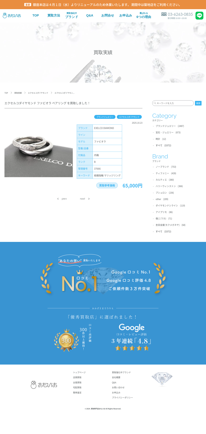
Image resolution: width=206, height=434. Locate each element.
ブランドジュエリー (100, 116)
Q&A (114, 380)
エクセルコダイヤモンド (127, 116)
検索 (198, 103)
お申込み (116, 390)
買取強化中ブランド (121, 370)
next (82, 198)
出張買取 (77, 380)
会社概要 (116, 375)
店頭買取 (77, 375)
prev (64, 198)
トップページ (79, 370)
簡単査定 (77, 390)
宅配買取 (77, 385)
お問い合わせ (118, 385)
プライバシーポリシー (122, 395)
